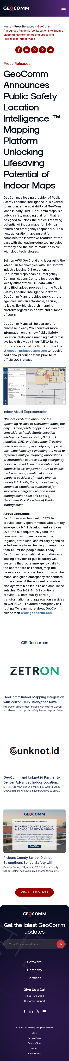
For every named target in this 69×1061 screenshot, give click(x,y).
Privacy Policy (34, 1038)
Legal (34, 1033)
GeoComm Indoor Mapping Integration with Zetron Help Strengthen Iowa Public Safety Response (33, 700)
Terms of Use (34, 1043)
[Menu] (63, 8)
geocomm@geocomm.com (27, 350)
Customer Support (34, 1001)
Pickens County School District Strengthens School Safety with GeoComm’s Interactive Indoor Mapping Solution (28, 860)
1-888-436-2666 (34, 995)
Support (34, 1048)
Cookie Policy (34, 1053)
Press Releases (16, 63)
